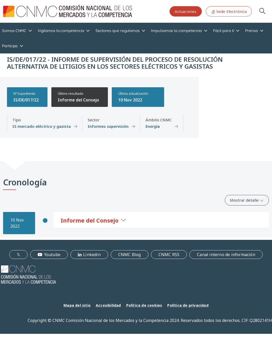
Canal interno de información (226, 254)
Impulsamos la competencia (176, 30)
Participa (10, 45)
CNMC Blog (129, 254)
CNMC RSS (169, 254)
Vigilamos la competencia (61, 30)
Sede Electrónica (229, 11)
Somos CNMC (14, 30)
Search (262, 11)
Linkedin (92, 254)
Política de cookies (144, 305)
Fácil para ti (223, 30)
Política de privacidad (187, 305)
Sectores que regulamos (117, 30)
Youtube (52, 254)
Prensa (251, 30)
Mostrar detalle (247, 200)
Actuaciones (185, 11)
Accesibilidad (108, 305)
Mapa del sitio (77, 305)
